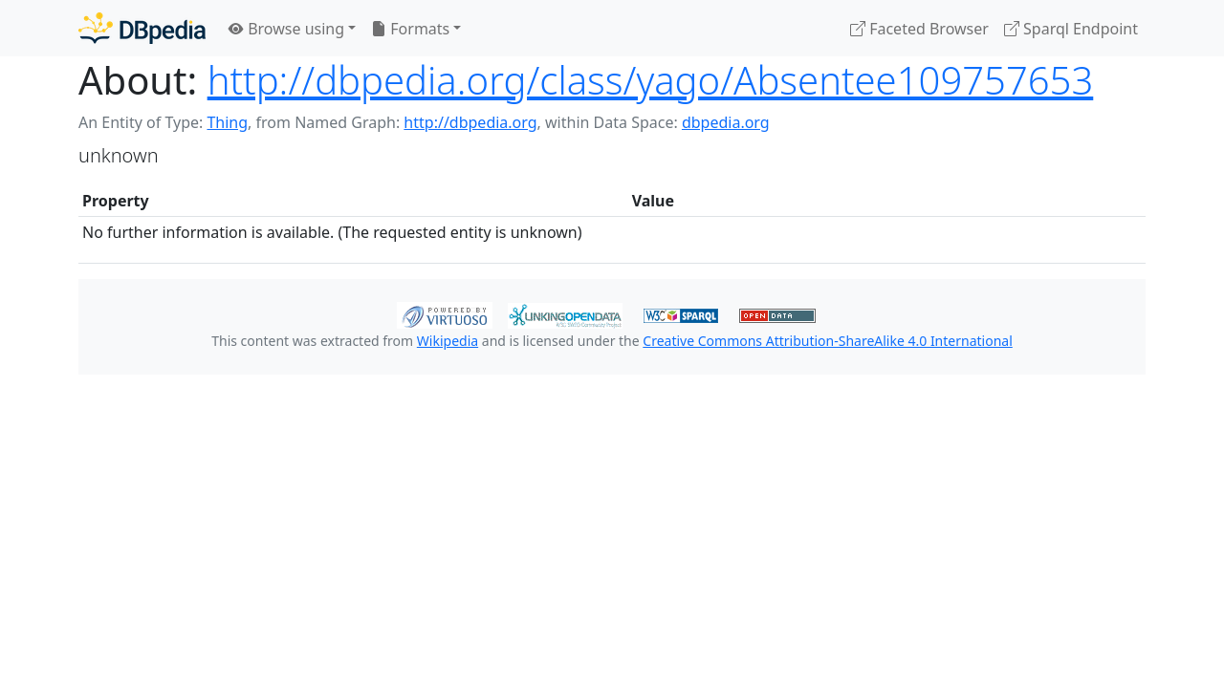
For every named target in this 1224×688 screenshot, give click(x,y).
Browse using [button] (286, 28)
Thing (227, 122)
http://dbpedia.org (470, 122)
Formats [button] (410, 28)
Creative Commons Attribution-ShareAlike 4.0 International (827, 341)
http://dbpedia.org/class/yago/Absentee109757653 (651, 80)
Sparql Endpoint (1071, 28)
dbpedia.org (726, 122)
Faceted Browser (919, 28)
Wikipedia (447, 341)
